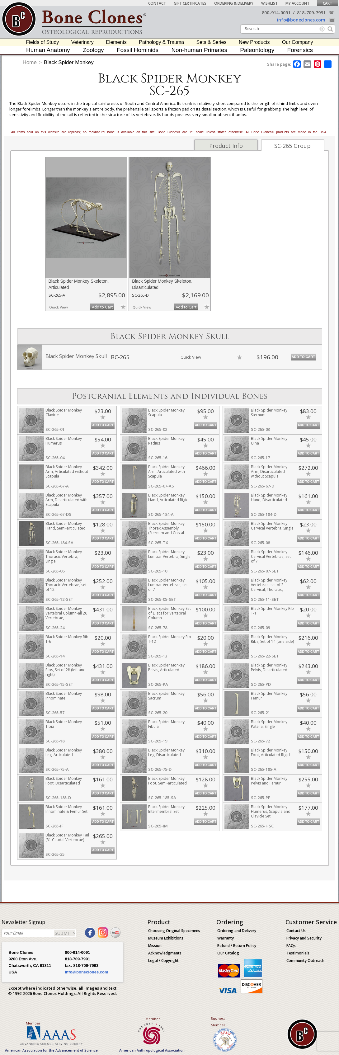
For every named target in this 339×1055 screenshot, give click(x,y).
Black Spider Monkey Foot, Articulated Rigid (270, 752)
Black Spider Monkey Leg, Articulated (63, 752)
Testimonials (297, 953)
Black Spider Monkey (69, 62)
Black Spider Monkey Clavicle (63, 412)
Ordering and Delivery (236, 930)
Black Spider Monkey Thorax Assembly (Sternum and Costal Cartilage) (166, 530)
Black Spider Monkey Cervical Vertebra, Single (272, 526)
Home (30, 62)
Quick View (58, 307)
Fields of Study (42, 42)
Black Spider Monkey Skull (76, 356)
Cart (327, 3)
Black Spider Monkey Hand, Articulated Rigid (168, 497)
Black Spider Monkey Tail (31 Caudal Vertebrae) (67, 837)
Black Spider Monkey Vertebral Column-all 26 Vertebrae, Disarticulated (66, 615)
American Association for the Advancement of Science (51, 1050)
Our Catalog (228, 953)
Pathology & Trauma (161, 42)
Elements (116, 42)
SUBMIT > (65, 933)
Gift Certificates (190, 3)
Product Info (226, 145)
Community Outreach (305, 960)
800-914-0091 (276, 13)
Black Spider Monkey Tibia (63, 724)
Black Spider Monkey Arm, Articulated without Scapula (66, 471)
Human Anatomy (48, 50)
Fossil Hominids (137, 50)
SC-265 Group (292, 145)
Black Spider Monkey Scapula (166, 412)
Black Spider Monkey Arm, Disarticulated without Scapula (269, 471)
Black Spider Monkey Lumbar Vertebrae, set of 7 (168, 584)
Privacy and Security (304, 938)
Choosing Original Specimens (174, 930)
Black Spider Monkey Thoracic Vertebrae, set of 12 (66, 584)
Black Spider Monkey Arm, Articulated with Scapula (166, 471)
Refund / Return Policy (236, 945)
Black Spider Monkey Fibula (166, 724)
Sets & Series (211, 42)
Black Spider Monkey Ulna (269, 441)
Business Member (218, 1021)
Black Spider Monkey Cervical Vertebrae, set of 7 (271, 556)
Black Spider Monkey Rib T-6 (66, 639)
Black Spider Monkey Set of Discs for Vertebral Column (169, 613)
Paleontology (257, 50)
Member (33, 1023)
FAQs (291, 945)
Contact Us (296, 930)
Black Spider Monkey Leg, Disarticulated (166, 752)
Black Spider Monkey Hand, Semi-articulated (65, 526)
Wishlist (269, 3)
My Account (297, 3)
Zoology (93, 50)
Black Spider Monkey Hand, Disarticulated (269, 497)
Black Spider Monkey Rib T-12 (169, 639)
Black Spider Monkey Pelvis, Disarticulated (269, 667)
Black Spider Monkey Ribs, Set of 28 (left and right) (65, 669)
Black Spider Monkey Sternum (269, 412)
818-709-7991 (311, 13)
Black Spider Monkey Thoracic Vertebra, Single (63, 556)
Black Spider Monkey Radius (166, 441)
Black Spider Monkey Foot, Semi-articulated (167, 781)
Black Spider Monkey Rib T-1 (272, 611)
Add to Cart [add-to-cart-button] (102, 307)
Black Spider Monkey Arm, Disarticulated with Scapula (66, 499)
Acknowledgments (164, 953)
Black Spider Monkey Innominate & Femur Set (66, 809)
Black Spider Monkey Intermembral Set (166, 809)
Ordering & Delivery (233, 3)
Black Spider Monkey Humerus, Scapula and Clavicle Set (270, 811)
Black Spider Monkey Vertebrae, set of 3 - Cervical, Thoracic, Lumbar (269, 587)
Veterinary (82, 42)
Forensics (300, 50)
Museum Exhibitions (165, 938)
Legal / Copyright (163, 960)
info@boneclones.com (301, 20)
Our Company (297, 42)
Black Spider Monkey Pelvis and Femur (269, 781)
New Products (254, 42)
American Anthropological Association (152, 1050)
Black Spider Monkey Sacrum (166, 696)
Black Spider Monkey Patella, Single (269, 724)
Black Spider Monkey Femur (269, 696)
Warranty (225, 938)
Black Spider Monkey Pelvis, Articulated (166, 667)
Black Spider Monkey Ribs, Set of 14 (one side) (272, 639)
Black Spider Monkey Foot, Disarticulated (63, 781)
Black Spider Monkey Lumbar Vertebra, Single (169, 554)
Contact (157, 3)
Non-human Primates (199, 50)
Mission (155, 945)
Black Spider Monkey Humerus (63, 441)
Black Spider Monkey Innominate (63, 696)
